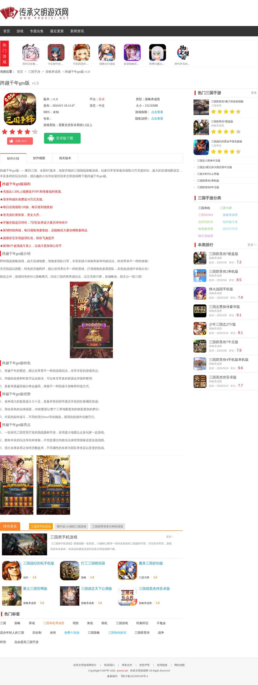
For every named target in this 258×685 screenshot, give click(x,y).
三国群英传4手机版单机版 (229, 359)
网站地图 (179, 665)
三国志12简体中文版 (208, 160)
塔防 (76, 623)
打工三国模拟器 (93, 563)
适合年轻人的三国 (12, 632)
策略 (83, 577)
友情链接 (162, 665)
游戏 (20, 31)
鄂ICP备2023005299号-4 (134, 676)
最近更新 (57, 31)
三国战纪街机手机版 (38, 563)
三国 (3, 623)
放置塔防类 (205, 222)
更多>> (252, 244)
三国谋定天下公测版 (96, 588)
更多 (254, 92)
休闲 (53, 632)
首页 (6, 31)
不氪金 (161, 623)
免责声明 (144, 665)
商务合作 (127, 665)
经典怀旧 (142, 623)
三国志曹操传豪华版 (224, 307)
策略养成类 (53, 71)
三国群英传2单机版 (208, 180)
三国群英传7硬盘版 (222, 121)
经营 (3, 642)
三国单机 (204, 208)
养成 (32, 623)
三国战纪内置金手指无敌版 (226, 141)
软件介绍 (13, 158)
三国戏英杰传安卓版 (154, 588)
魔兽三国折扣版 (151, 563)
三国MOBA (205, 215)
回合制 (36, 632)
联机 (104, 623)
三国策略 (94, 632)
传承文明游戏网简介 (85, 665)
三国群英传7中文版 (223, 342)
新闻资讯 (77, 31)
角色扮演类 (205, 228)
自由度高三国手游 (26, 642)
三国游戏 (122, 623)
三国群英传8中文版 (208, 187)
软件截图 (39, 158)
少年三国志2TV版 (222, 324)
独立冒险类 (205, 236)
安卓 (102, 99)
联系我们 (109, 665)
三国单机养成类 (53, 623)
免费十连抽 (71, 632)
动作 (25, 577)
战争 (161, 632)
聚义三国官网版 (35, 588)
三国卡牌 (144, 577)
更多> (169, 536)
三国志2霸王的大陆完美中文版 (214, 167)
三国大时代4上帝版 (208, 173)
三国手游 (34, 71)
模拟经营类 (230, 228)
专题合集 (37, 31)
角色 (90, 623)
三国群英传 (142, 632)
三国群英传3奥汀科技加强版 (227, 101)
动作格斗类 (230, 222)
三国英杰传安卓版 (222, 377)
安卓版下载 (58, 138)
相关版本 (65, 158)
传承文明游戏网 (34, 13)
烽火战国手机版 (221, 289)
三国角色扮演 (117, 632)
